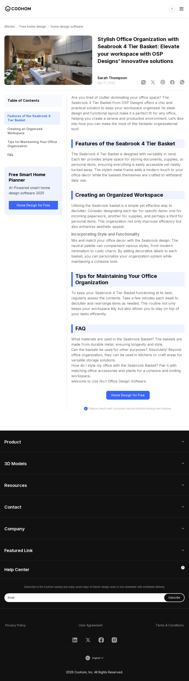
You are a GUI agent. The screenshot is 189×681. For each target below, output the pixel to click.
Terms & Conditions (170, 625)
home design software (67, 26)
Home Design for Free (33, 205)
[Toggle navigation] (181, 8)
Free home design (33, 26)
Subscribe (174, 597)
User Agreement (91, 625)
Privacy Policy (15, 625)
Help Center (16, 569)
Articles (9, 26)
